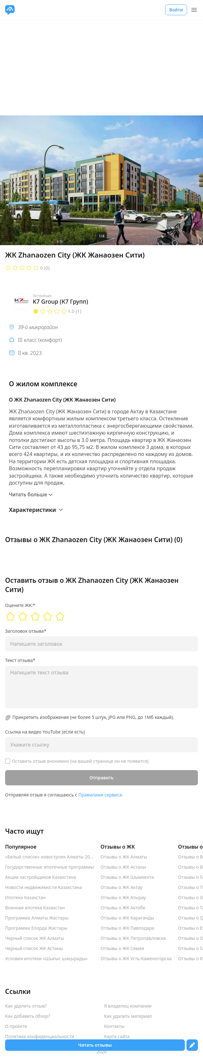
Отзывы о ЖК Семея (122, 948)
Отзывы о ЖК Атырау (123, 897)
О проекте (16, 1026)
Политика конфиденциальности (39, 1036)
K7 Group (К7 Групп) (60, 301)
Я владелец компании (127, 1006)
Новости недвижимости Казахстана (43, 887)
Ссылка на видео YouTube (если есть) (45, 731)
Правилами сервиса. (100, 795)
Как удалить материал (128, 1016)
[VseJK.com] (10, 10)
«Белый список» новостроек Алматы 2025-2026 (49, 857)
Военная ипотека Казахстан (35, 908)
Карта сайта (117, 1036)
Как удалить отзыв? (26, 1006)
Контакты (114, 1026)
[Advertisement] (101, 67)
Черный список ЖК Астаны (34, 948)
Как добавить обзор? (27, 1016)
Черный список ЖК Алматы (34, 938)
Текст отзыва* (20, 660)
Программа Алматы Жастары (36, 918)
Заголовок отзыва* (25, 631)
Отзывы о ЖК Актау (121, 887)
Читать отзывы (95, 1045)
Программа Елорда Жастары (36, 928)
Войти (176, 10)
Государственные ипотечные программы (49, 867)
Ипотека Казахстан (25, 897)
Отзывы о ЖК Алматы (124, 857)
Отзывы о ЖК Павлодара (127, 928)
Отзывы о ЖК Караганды (127, 918)
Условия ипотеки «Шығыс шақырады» (46, 958)
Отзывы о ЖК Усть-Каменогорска (136, 958)
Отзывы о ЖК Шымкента (127, 877)
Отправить (101, 778)
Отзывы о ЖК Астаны (123, 867)
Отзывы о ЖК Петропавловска (133, 938)
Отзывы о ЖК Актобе (123, 908)
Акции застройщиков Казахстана (40, 877)
